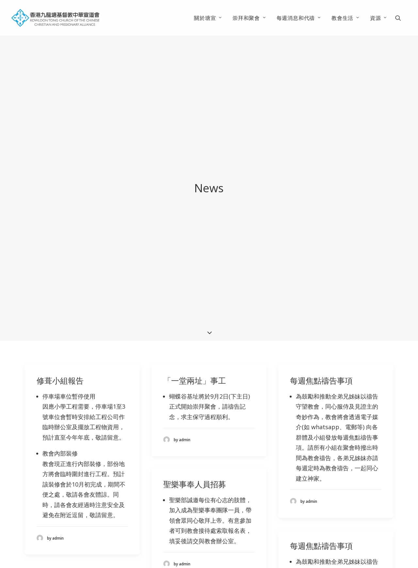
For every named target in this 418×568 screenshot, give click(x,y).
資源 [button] (378, 18)
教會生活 (345, 18)
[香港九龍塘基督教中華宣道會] (55, 18)
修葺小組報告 (60, 338)
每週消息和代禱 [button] (299, 18)
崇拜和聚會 (249, 18)
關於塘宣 (208, 18)
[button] (401, 18)
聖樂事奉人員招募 (194, 441)
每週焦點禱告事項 (321, 338)
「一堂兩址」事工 (194, 338)
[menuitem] (207, 18)
